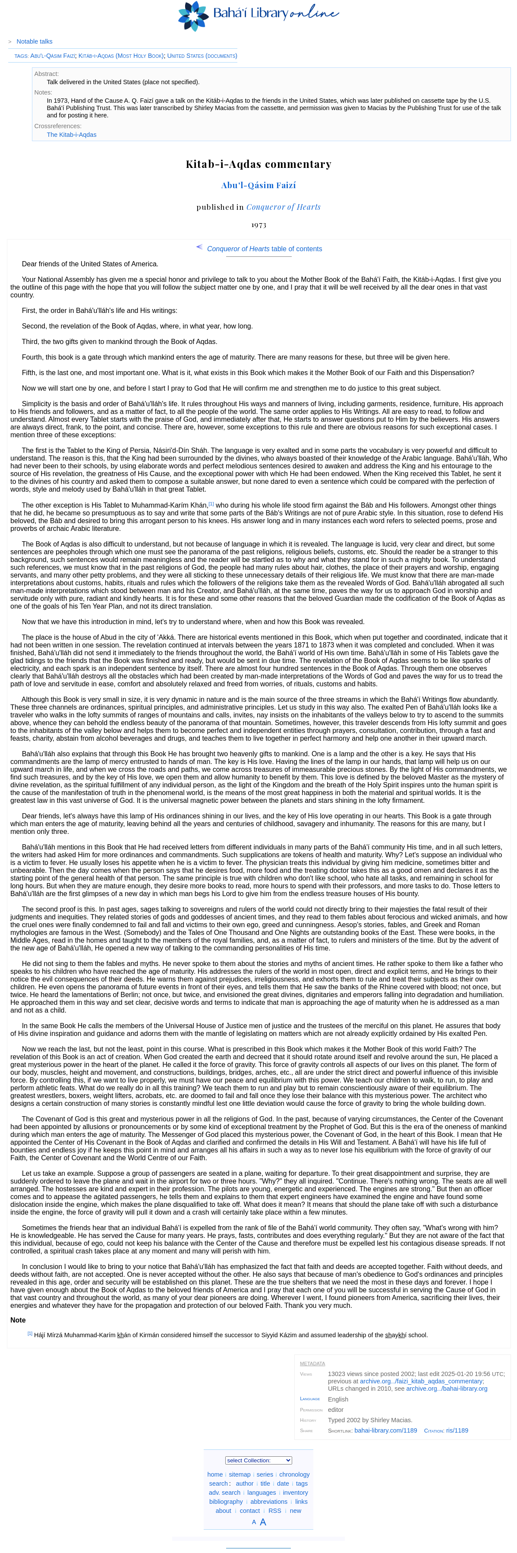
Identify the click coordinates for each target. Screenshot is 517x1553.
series (265, 1474)
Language (310, 1398)
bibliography (226, 1501)
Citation (433, 1430)
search (218, 1483)
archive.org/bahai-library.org (447, 1388)
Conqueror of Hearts (284, 206)
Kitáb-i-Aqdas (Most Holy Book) (121, 55)
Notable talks (35, 41)
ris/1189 (457, 1430)
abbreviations (269, 1501)
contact (250, 1510)
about (223, 1510)
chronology (294, 1474)
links (301, 1501)
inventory (295, 1492)
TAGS (21, 56)
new (295, 1510)
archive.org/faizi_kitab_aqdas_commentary (421, 1381)
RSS (274, 1510)
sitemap (239, 1474)
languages (261, 1492)
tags (302, 1483)
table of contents (258, 249)
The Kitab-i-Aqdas (71, 134)
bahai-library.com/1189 (386, 1430)
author (245, 1483)
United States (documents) (202, 55)
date (283, 1483)
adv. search (224, 1492)
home (215, 1474)
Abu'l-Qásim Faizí (52, 55)
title (265, 1483)
